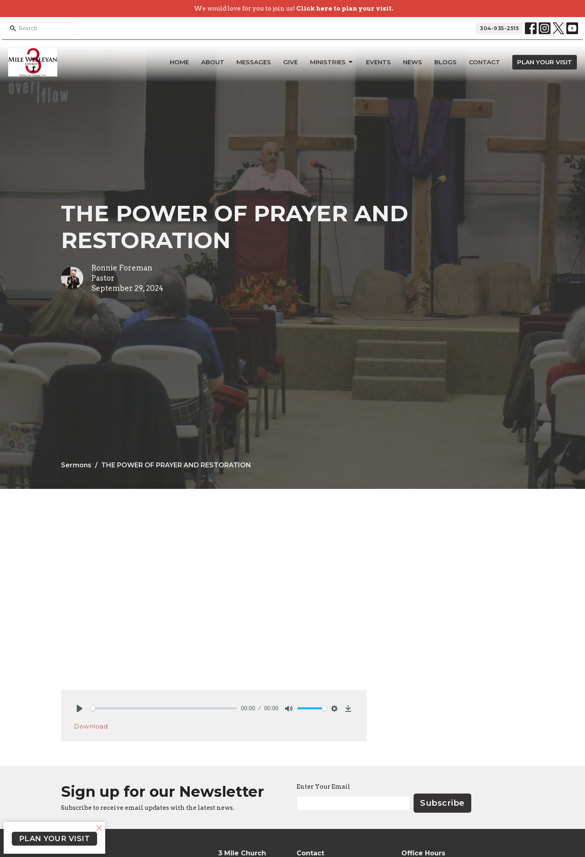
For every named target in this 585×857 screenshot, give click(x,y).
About (212, 62)
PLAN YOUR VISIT (544, 62)
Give (290, 62)
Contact (484, 62)
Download (91, 726)
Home (179, 62)
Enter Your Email (323, 786)
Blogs (445, 62)
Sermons (76, 465)
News (412, 62)
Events (378, 62)
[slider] (163, 708)
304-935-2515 (499, 28)
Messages (253, 62)
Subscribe (442, 803)
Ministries (332, 62)
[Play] (79, 708)
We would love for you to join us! (293, 8)
